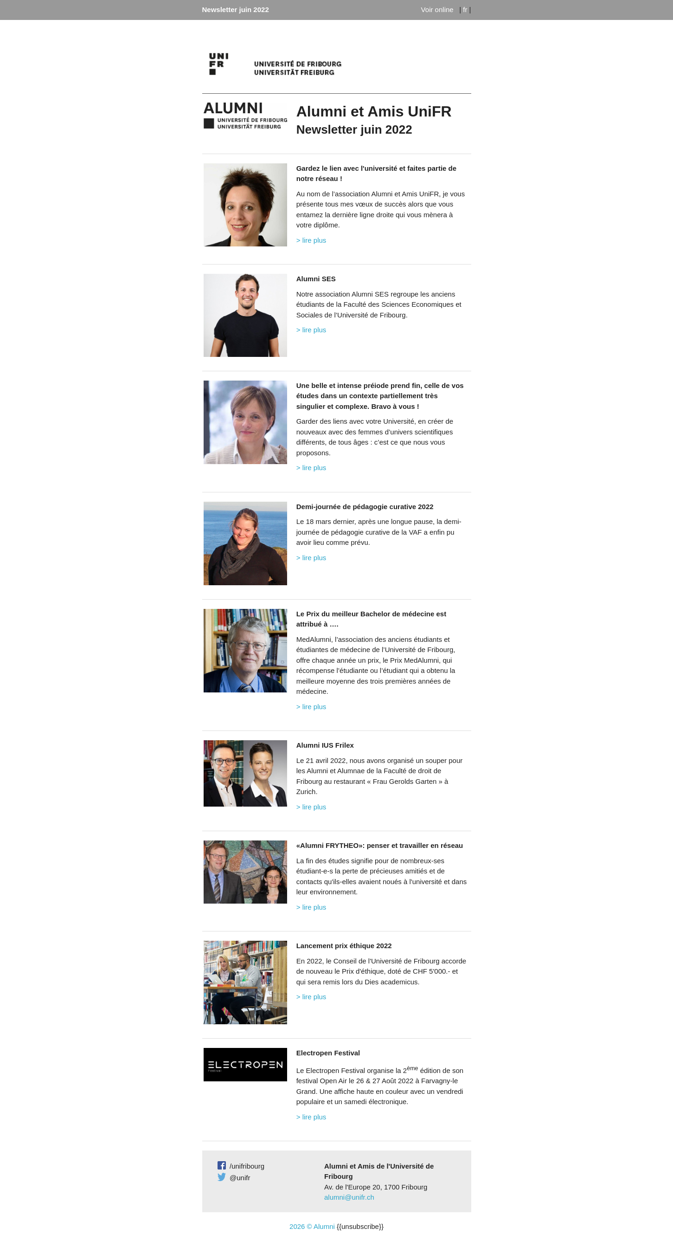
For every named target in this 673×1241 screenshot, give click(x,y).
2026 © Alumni (312, 1226)
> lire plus (311, 240)
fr (465, 9)
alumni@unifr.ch (349, 1197)
